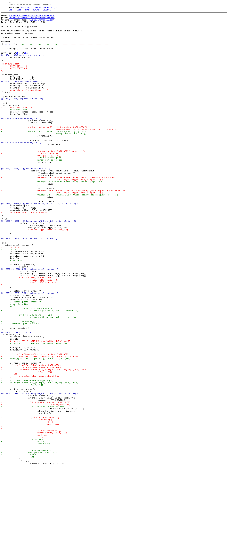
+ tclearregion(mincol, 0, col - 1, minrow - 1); (40, 370)
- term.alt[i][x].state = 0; (29, 336)
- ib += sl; (24, 519)
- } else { (10, 446)
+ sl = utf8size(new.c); (26, 538)
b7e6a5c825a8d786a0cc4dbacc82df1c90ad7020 (32, 17)
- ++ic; (22, 522)
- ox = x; (28, 504)
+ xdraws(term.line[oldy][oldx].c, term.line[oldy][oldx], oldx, (39, 457)
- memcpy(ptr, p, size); (31, 184)
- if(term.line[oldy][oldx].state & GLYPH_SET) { (31, 436)
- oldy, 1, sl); (26, 443)
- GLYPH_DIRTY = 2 (14, 79)
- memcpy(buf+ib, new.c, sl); (34, 517)
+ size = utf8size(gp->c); (32, 187)
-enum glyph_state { (12, 74)
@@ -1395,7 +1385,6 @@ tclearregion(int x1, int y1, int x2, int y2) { (39, 263)
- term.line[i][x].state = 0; (29, 333)
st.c (7, 51)
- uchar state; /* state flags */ (24, 106)
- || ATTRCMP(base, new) (35, 483)
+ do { (10, 365)
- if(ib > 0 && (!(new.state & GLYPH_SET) (36, 480)
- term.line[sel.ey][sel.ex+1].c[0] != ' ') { (52, 229)
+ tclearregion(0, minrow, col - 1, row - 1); (38, 378)
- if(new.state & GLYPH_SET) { (30, 498)
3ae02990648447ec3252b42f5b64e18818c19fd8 (32, 20)
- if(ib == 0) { (26, 501)
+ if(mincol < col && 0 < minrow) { (28, 367)
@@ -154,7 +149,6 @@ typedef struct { (21, 95)
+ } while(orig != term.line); (21, 386)
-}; (3, 82)
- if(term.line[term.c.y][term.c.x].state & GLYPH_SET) (34, 422)
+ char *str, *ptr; (14, 129)
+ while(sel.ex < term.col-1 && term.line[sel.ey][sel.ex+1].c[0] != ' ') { (59, 231)
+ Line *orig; (12, 310)
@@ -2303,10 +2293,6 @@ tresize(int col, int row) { (29, 320)
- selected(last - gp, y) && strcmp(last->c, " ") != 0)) (58, 153)
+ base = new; (25, 530)
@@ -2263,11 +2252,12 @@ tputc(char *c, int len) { (29, 284)
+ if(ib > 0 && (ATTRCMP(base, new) (33, 485)
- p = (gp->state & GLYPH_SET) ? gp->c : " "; (43, 179)
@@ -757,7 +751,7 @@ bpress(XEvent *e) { (23, 116)
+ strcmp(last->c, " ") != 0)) (43, 158)
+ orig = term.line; (15, 362)
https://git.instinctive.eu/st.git (38, 8)
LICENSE (47, 11)
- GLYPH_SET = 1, (14, 77)
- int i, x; (11, 294)
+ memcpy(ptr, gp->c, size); (33, 189)
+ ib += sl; (20, 543)
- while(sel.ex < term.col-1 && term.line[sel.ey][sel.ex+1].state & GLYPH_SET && (63, 226)
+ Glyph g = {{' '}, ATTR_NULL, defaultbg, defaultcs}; (34, 409)
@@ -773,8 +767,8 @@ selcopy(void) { (21, 140)
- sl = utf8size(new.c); (31, 514)
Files (18, 11)
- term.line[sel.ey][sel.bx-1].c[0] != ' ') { (52, 213)
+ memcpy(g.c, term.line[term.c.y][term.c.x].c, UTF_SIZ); (36, 428)
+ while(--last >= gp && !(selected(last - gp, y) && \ (43, 155)
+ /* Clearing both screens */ (21, 360)
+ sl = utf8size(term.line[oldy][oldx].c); (28, 454)
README (35, 11)
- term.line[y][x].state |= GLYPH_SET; (25, 252)
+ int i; (9, 297)
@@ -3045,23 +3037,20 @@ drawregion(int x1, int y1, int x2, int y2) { (39, 470)
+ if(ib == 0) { (22, 525)
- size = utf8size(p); (30, 181)
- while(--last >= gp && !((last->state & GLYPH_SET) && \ (45, 150)
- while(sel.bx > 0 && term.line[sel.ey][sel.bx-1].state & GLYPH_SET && (58, 210)
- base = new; (30, 506)
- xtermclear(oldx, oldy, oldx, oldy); (30, 449)
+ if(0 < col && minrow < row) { (26, 375)
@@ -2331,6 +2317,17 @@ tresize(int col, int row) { (29, 349)
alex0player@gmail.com (41, 22)
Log (10, 11)
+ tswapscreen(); (18, 383)
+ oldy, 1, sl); (22, 459)
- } (11, 339)
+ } (11, 373)
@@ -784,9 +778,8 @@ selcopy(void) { (21, 168)
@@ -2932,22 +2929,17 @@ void (17, 396)
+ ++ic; (17, 546)
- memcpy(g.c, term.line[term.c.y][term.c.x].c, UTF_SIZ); (41, 425)
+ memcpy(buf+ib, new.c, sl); (29, 540)
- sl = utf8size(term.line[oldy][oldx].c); (32, 438)
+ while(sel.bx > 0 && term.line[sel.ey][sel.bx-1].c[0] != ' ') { (54, 216)
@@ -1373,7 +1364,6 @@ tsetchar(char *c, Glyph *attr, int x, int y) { (39, 242)
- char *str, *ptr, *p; (17, 126)
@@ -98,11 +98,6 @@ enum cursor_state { (22, 64)
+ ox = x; (23, 527)
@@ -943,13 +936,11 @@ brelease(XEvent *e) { (25, 200)
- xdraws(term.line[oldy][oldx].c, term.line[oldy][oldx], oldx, (44, 441)
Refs (27, 11)
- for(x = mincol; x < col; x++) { (28, 331)
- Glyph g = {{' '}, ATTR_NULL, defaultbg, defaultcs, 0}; (36, 407)
